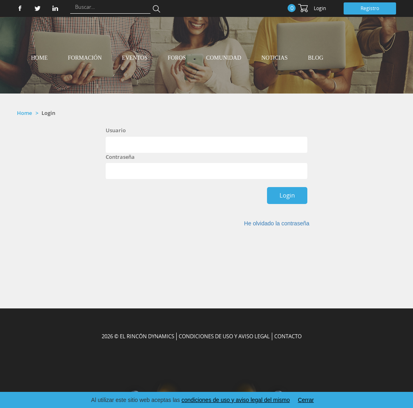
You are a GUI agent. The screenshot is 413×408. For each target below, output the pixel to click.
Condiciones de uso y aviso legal (224, 336)
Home (39, 58)
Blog (315, 58)
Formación (85, 58)
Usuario (116, 130)
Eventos (135, 58)
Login (320, 8)
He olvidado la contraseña (276, 223)
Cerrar (306, 400)
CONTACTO (288, 336)
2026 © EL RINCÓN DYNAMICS (138, 336)
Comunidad (223, 58)
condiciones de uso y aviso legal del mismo (235, 400)
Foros (177, 58)
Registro (370, 8)
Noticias (274, 58)
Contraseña (120, 156)
